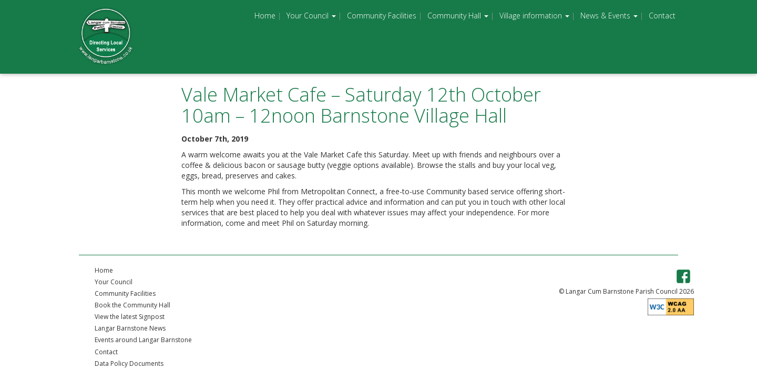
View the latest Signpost (130, 316)
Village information (534, 16)
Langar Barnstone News (130, 328)
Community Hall (457, 16)
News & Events (609, 16)
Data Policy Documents (129, 363)
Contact (662, 16)
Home (264, 16)
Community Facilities (381, 16)
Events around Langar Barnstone (143, 339)
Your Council (311, 16)
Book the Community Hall (132, 305)
